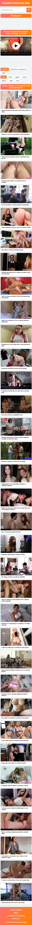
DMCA (16, 913)
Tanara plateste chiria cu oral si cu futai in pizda (16, 227)
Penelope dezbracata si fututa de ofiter (13, 554)
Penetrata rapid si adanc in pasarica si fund (15, 785)
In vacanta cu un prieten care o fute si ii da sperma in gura (14, 856)
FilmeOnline (16, 3)
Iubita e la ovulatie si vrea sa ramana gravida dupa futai (15, 321)
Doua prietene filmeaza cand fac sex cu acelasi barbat (16, 670)
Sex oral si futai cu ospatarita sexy (12, 415)
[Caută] (28, 10)
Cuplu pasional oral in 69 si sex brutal (13, 902)
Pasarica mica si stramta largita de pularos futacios (14, 694)
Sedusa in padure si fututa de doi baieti (13, 461)
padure (25, 77)
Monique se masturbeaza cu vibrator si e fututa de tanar (16, 624)
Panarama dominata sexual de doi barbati (14, 368)
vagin (11, 80)
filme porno (16, 910)
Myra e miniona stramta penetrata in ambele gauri (15, 832)
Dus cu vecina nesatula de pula (11, 532)
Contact (16, 919)
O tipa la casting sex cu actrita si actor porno (15, 647)
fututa (10, 77)
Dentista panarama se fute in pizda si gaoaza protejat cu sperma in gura (15, 438)
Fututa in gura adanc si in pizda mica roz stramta (14, 181)
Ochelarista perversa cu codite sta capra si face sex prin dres (16, 273)
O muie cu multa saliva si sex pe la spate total (15, 880)
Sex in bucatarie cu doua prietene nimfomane (15, 205)
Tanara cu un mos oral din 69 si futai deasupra (16, 134)
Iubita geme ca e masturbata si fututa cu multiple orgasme (14, 484)
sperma (4, 80)
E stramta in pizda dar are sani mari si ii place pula (15, 391)
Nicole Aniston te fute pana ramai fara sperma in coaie (16, 111)
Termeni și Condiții (16, 916)
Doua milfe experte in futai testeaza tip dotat (15, 740)
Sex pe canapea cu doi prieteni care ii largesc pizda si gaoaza (15, 600)
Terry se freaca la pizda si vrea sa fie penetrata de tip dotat (16, 297)
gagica (17, 77)
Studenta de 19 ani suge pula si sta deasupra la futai (16, 345)
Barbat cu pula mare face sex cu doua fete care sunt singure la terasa (16, 508)
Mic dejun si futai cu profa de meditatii (13, 577)
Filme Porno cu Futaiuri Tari (18, 69)
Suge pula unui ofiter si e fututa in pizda (14, 763)
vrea (17, 80)
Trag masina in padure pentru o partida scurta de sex (15, 157)
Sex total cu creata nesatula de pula (12, 250)
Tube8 (3, 73)
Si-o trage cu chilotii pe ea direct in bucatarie (15, 718)
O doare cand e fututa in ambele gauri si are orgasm (15, 808)
